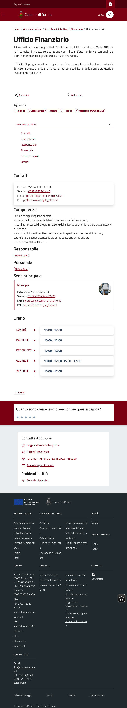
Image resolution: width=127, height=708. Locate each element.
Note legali (71, 580)
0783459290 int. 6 (39, 191)
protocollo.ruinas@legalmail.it (40, 200)
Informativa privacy (75, 575)
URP (16, 636)
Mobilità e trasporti (75, 528)
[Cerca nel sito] (108, 14)
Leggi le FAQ (71, 602)
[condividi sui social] (21, 95)
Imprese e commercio (76, 523)
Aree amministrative (24, 523)
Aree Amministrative (56, 29)
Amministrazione (32, 29)
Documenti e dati (22, 528)
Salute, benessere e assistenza (76, 535)
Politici (17, 553)
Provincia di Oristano (50, 580)
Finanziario (77, 29)
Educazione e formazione (50, 555)
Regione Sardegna (22, 4)
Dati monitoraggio (23, 695)
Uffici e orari (20, 641)
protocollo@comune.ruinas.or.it (44, 196)
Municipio (23, 285)
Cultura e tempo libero (50, 545)
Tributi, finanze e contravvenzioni (76, 545)
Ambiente (44, 523)
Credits (71, 695)
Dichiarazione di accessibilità (76, 587)
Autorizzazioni (46, 538)
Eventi (94, 549)
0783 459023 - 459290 (41, 296)
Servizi (49, 695)
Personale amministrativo (24, 545)
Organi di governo (23, 538)
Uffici (16, 558)
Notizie (95, 523)
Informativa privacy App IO (50, 587)
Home (17, 29)
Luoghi (94, 544)
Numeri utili (19, 646)
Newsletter (97, 579)
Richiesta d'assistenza (76, 623)
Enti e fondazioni (22, 533)
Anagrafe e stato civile (50, 530)
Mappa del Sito (97, 695)
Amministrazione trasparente (76, 596)
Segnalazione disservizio (76, 608)
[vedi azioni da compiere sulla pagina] (74, 95)
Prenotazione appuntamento (76, 615)
